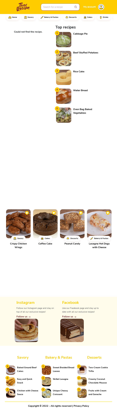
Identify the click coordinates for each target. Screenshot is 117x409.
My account (89, 7)
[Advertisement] (78, 143)
